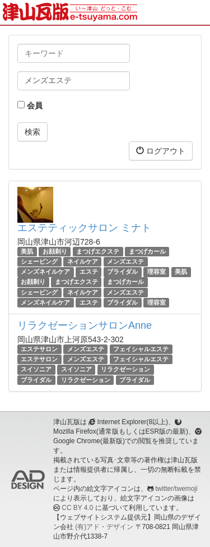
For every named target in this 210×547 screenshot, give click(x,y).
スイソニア (36, 369)
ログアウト (160, 150)
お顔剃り (55, 251)
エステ (89, 271)
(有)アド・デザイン (104, 527)
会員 (30, 105)
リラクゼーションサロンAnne (84, 325)
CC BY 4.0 (77, 508)
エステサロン (39, 349)
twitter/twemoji (176, 489)
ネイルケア (82, 261)
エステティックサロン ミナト (84, 227)
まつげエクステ (97, 251)
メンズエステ (125, 261)
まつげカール (147, 251)
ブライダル (122, 271)
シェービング (39, 261)
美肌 (27, 251)
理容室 (156, 271)
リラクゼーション (125, 369)
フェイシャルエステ (141, 349)
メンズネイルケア (45, 271)
